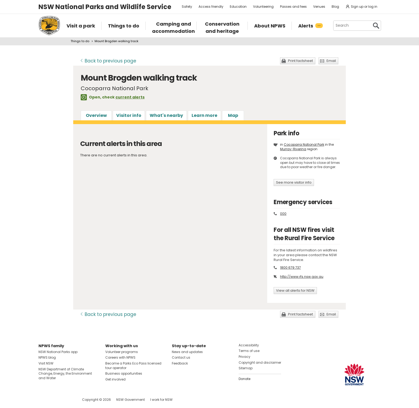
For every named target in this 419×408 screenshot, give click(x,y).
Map (233, 115)
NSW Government (130, 399)
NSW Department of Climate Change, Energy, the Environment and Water (65, 374)
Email (331, 60)
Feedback (180, 363)
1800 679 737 (290, 267)
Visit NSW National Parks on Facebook (43, 400)
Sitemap (246, 368)
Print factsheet (300, 60)
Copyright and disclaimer (260, 362)
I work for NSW (161, 399)
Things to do (80, 41)
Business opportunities (123, 373)
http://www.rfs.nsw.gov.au (301, 276)
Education (238, 6)
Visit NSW (45, 363)
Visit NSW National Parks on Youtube (66, 400)
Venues (319, 6)
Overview (96, 115)
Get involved (115, 379)
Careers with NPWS (120, 357)
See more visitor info (294, 182)
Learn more (204, 115)
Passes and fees (293, 6)
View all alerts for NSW (295, 290)
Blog (335, 6)
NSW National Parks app (57, 352)
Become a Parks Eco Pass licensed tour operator (133, 365)
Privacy (244, 356)
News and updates (187, 352)
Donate (244, 379)
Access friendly (211, 6)
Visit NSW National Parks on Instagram (55, 400)
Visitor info (128, 115)
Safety (187, 6)
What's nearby (166, 115)
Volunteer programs (121, 352)
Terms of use (249, 350)
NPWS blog (47, 357)
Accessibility (249, 345)
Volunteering (263, 6)
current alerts (130, 97)
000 (283, 213)
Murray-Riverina (293, 149)
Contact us (181, 357)
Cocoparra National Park (304, 144)
